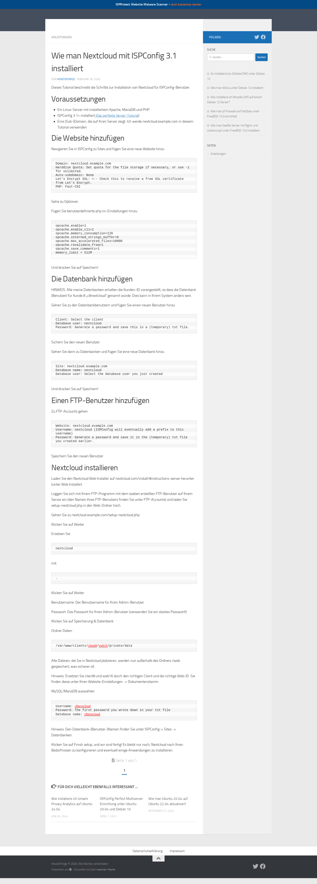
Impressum (177, 857)
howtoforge (66, 85)
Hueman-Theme (106, 875)
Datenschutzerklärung (148, 857)
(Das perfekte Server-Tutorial (117, 121)
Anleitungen (61, 43)
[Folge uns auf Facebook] (263, 43)
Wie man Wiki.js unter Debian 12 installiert (237, 94)
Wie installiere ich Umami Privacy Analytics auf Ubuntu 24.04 (71, 810)
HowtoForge (73, 23)
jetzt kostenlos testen (186, 4)
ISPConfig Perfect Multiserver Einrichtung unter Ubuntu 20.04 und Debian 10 (121, 810)
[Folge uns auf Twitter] (256, 43)
